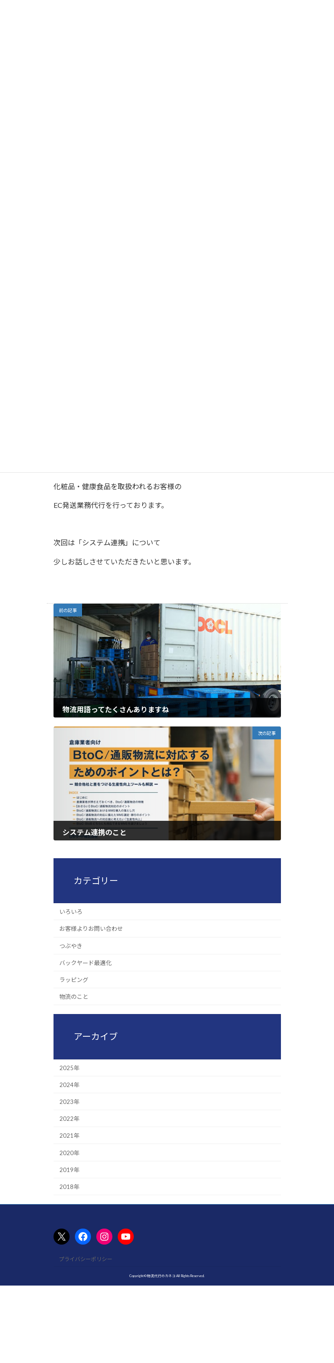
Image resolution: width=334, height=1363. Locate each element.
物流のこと (73, 996)
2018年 (69, 1186)
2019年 (69, 1169)
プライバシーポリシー (85, 1259)
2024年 (69, 1084)
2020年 (69, 1152)
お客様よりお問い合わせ (91, 928)
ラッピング (73, 979)
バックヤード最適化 (85, 962)
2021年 (69, 1135)
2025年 (69, 1067)
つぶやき (70, 945)
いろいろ (70, 911)
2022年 (69, 1118)
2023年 (69, 1101)
